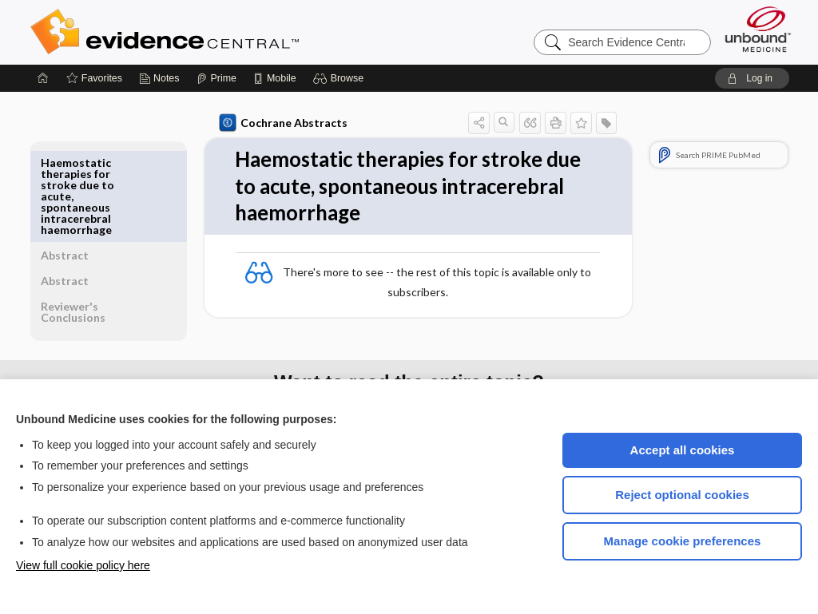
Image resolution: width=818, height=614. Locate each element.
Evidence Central (228, 32)
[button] (340, 78)
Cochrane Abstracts (280, 123)
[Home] (43, 78)
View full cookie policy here (83, 565)
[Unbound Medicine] (758, 29)
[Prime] (216, 78)
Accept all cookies (682, 450)
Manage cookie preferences (682, 541)
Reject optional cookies (682, 494)
